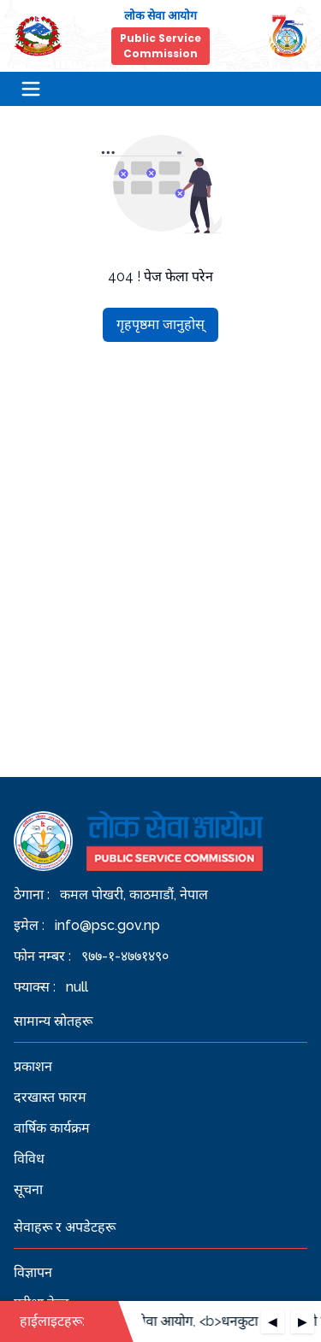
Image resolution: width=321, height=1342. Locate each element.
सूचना (28, 1189)
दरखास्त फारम (50, 1097)
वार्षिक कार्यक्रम (52, 1128)
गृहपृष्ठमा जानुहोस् (160, 324)
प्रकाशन (33, 1066)
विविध (29, 1159)
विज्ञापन (33, 1272)
